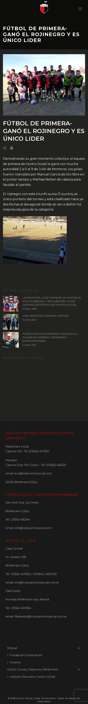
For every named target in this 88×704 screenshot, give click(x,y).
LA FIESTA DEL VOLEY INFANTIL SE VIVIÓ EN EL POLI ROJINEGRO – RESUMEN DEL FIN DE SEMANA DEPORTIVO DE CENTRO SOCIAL (52, 301)
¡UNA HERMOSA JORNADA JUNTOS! (46, 315)
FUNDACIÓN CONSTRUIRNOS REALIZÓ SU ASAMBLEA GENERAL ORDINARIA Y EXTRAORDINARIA (50, 337)
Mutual (12, 648)
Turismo (14, 662)
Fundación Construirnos (24, 655)
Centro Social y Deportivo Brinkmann (32, 669)
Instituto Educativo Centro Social (31, 676)
